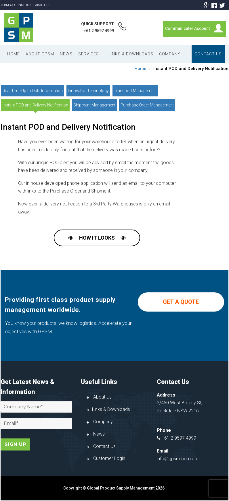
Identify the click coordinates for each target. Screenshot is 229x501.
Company (169, 54)
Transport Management (135, 90)
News (66, 54)
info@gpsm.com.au (177, 458)
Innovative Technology (88, 90)
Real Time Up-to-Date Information (33, 90)
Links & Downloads (130, 54)
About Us (42, 5)
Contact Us (208, 54)
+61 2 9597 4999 (99, 30)
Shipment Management (94, 105)
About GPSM (40, 54)
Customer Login (106, 458)
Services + (90, 54)
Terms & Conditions (16, 5)
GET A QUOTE (181, 309)
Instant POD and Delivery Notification (35, 105)
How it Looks (97, 238)
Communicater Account (187, 28)
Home (13, 54)
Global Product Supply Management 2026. (126, 488)
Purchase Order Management (147, 105)
